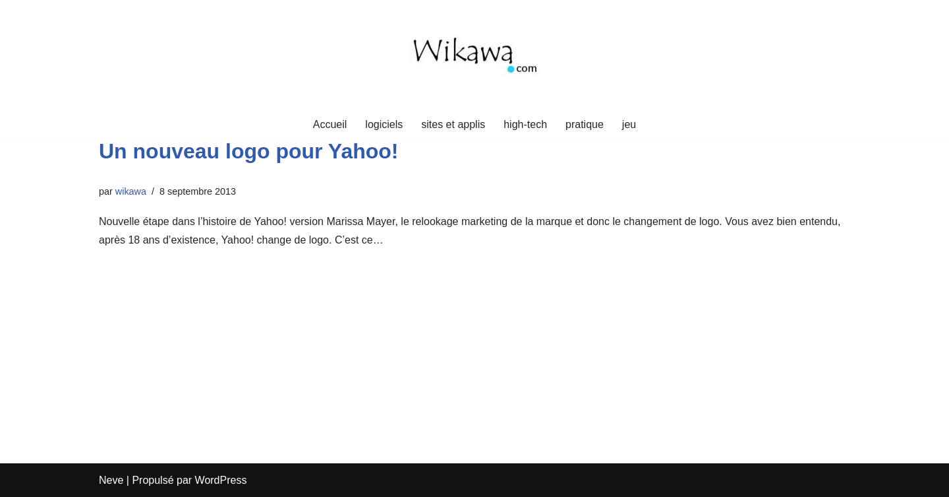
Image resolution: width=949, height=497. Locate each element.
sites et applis (453, 124)
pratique (584, 124)
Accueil (330, 124)
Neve (111, 480)
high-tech (525, 124)
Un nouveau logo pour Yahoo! (249, 151)
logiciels (384, 124)
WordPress (221, 480)
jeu (629, 124)
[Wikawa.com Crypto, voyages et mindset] (474, 55)
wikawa (130, 191)
